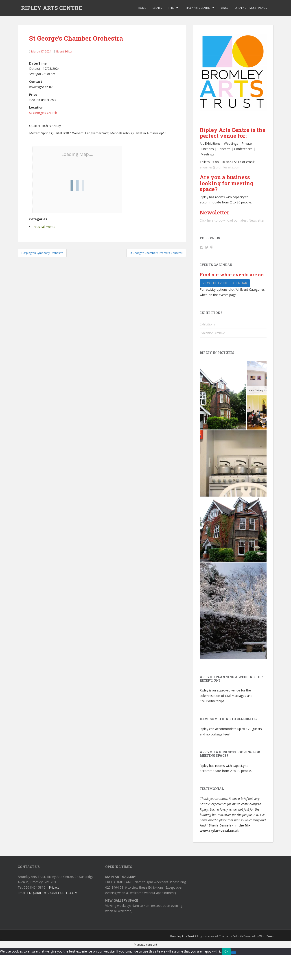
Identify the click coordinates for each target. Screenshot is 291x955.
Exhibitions (207, 324)
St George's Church (43, 113)
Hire (171, 8)
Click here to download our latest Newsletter (232, 220)
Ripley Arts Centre (197, 8)
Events (157, 8)
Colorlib (237, 936)
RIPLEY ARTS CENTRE (51, 7)
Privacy (54, 887)
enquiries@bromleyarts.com (220, 167)
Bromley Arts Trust (182, 936)
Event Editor (64, 51)
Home (142, 8)
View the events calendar (225, 283)
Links (224, 8)
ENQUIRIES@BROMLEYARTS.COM (52, 893)
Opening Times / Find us (251, 8)
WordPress (266, 936)
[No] (233, 952)
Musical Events (44, 227)
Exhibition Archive (212, 333)
